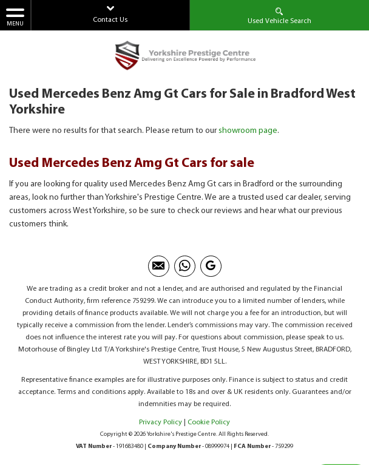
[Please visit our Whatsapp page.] (184, 266)
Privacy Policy (160, 422)
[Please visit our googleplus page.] (211, 266)
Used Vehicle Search (279, 15)
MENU (15, 16)
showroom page (247, 130)
